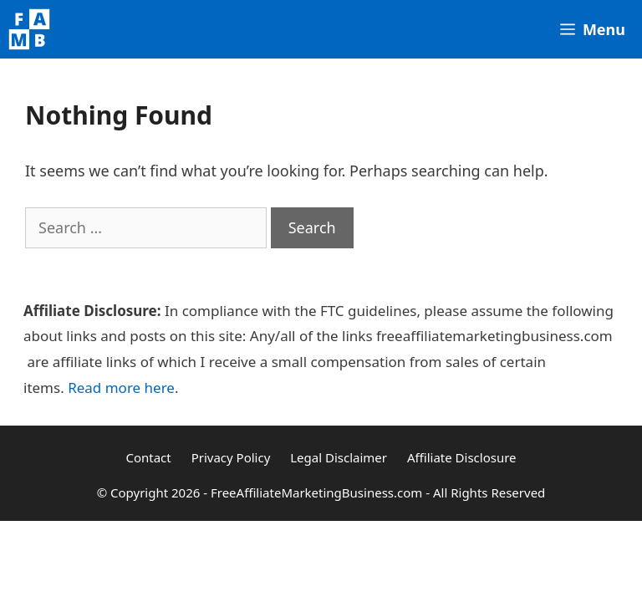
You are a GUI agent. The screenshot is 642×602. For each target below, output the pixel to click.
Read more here (121, 387)
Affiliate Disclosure (462, 457)
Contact (148, 457)
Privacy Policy (231, 457)
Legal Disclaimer (338, 457)
